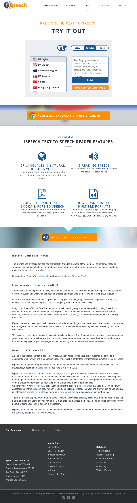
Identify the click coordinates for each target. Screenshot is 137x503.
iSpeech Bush (54, 463)
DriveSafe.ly (53, 447)
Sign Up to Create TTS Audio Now (64, 237)
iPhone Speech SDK (15, 476)
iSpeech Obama (55, 459)
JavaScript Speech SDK (17, 472)
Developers (70, 5)
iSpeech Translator (56, 455)
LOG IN (122, 5)
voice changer (85, 386)
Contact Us (38, 430)
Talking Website (103, 470)
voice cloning (44, 368)
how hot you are (67, 392)
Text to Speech (41, 276)
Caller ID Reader (56, 451)
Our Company (13, 430)
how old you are (34, 392)
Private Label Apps (56, 474)
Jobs (57, 430)
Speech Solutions (50, 5)
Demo (87, 5)
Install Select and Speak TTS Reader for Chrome (64, 115)
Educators (101, 463)
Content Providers (104, 459)
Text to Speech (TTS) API (18, 464)
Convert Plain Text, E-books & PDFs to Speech (43, 204)
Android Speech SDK (16, 480)
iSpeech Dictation (56, 466)
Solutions (101, 447)
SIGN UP (105, 5)
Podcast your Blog (105, 455)
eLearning (101, 466)
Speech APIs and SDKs (17, 461)
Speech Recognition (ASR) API (20, 468)
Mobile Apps (54, 443)
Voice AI (51, 470)
